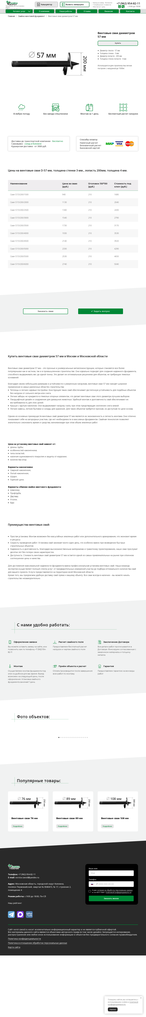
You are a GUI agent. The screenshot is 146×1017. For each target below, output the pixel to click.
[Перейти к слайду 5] (66, 799)
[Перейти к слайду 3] (62, 799)
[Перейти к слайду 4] (64, 799)
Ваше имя (93, 930)
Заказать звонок (111, 960)
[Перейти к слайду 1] (58, 799)
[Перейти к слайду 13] (83, 799)
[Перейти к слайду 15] (87, 799)
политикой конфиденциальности (118, 954)
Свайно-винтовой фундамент (31, 16)
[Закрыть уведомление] (141, 998)
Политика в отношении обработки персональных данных (37, 1004)
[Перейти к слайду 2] (60, 799)
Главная (11, 16)
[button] (19, 11)
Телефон (92, 941)
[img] (38, 4)
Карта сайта (14, 1009)
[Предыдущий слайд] (19, 765)
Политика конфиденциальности (24, 1000)
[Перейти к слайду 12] (81, 799)
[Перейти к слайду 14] (85, 799)
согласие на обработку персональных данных (115, 952)
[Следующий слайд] (127, 765)
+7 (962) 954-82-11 (128, 3)
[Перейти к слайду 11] (79, 799)
